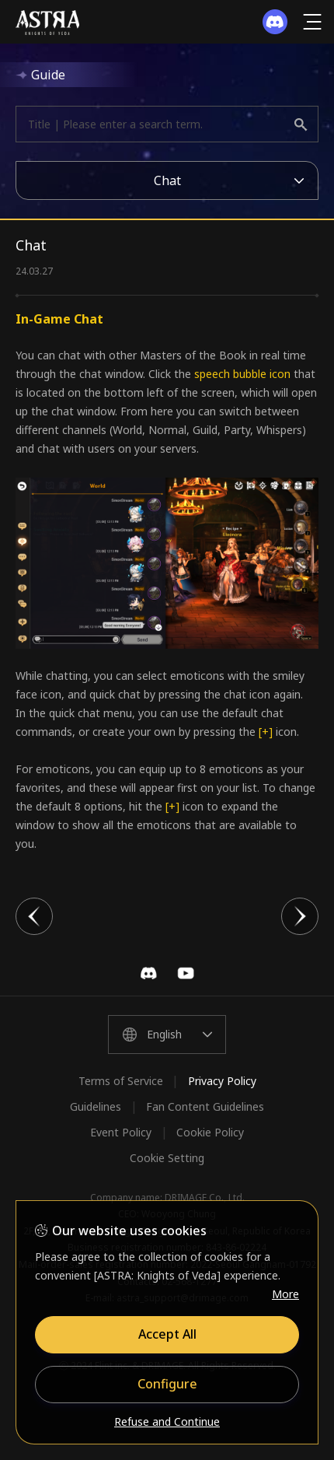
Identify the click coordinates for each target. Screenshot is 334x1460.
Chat (167, 180)
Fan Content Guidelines (205, 1106)
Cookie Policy (210, 1132)
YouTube (186, 973)
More (285, 1294)
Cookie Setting (167, 1157)
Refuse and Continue (167, 1421)
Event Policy (120, 1132)
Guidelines (95, 1106)
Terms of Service (120, 1080)
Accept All (167, 1334)
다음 (299, 916)
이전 (34, 916)
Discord (148, 973)
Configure (167, 1383)
